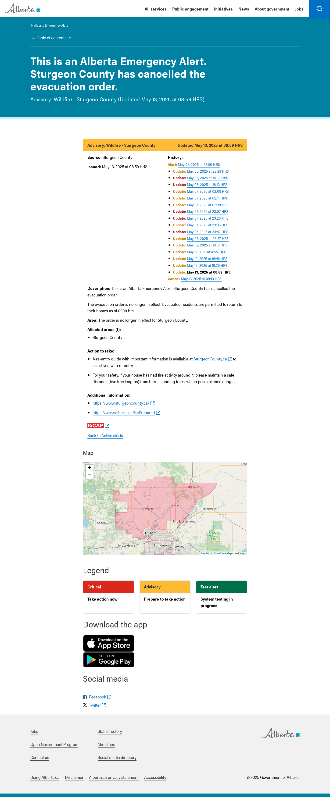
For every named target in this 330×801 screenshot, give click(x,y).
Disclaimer (74, 781)
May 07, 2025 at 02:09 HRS (208, 195)
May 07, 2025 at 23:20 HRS (208, 221)
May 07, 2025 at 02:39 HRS (208, 208)
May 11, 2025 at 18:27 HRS (206, 255)
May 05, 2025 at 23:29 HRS (208, 175)
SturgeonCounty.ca (210, 362)
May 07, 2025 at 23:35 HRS (207, 228)
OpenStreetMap (223, 557)
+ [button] (89, 471)
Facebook (97, 700)
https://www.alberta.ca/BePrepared (124, 416)
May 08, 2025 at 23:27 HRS (208, 242)
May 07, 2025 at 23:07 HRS (207, 215)
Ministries (106, 748)
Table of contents (51, 41)
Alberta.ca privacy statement (114, 781)
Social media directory (117, 761)
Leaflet (205, 557)
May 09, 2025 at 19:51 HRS (207, 249)
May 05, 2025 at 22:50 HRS (199, 168)
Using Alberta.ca (44, 781)
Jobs (34, 735)
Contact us (39, 761)
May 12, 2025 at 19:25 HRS (207, 269)
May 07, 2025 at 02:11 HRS (207, 201)
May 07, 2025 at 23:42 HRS (207, 235)
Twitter (95, 709)
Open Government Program (54, 748)
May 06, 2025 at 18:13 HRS (207, 188)
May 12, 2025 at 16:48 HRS (207, 262)
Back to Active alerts (105, 439)
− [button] (89, 479)
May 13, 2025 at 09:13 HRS (201, 282)
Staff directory (110, 735)
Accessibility (155, 781)
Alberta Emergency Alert (51, 29)
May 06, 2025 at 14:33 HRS (207, 181)
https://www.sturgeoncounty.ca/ (121, 406)
